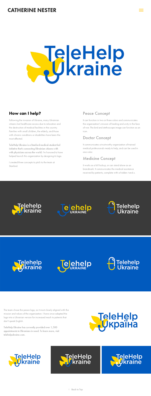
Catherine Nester (32, 10)
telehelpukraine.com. (15, 334)
